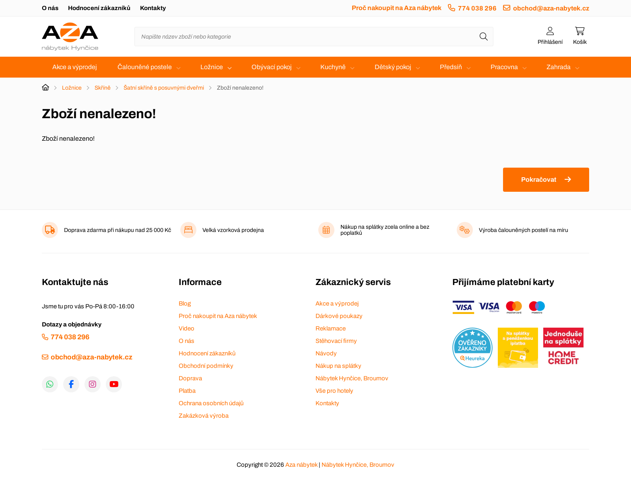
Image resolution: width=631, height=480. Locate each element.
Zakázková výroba (204, 415)
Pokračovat (538, 179)
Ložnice (211, 67)
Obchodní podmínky (206, 366)
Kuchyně (333, 67)
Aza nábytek (301, 465)
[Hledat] (483, 36)
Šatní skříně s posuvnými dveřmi (164, 88)
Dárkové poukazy (339, 316)
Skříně (103, 88)
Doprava (190, 378)
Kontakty (153, 8)
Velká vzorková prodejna (233, 230)
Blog (185, 303)
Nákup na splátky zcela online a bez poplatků (384, 230)
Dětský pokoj (393, 67)
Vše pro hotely (334, 391)
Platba (187, 391)
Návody (326, 353)
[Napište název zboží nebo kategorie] (313, 36)
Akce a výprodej (74, 67)
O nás (50, 8)
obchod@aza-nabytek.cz (551, 8)
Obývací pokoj (272, 67)
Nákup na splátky (338, 366)
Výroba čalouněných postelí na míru (523, 230)
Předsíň (451, 67)
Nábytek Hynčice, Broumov (352, 378)
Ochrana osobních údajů (211, 403)
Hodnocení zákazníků (99, 8)
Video (186, 328)
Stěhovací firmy (336, 341)
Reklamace (331, 328)
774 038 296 (477, 8)
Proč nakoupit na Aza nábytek (396, 7)
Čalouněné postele (145, 67)
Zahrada (558, 67)
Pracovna (504, 67)
